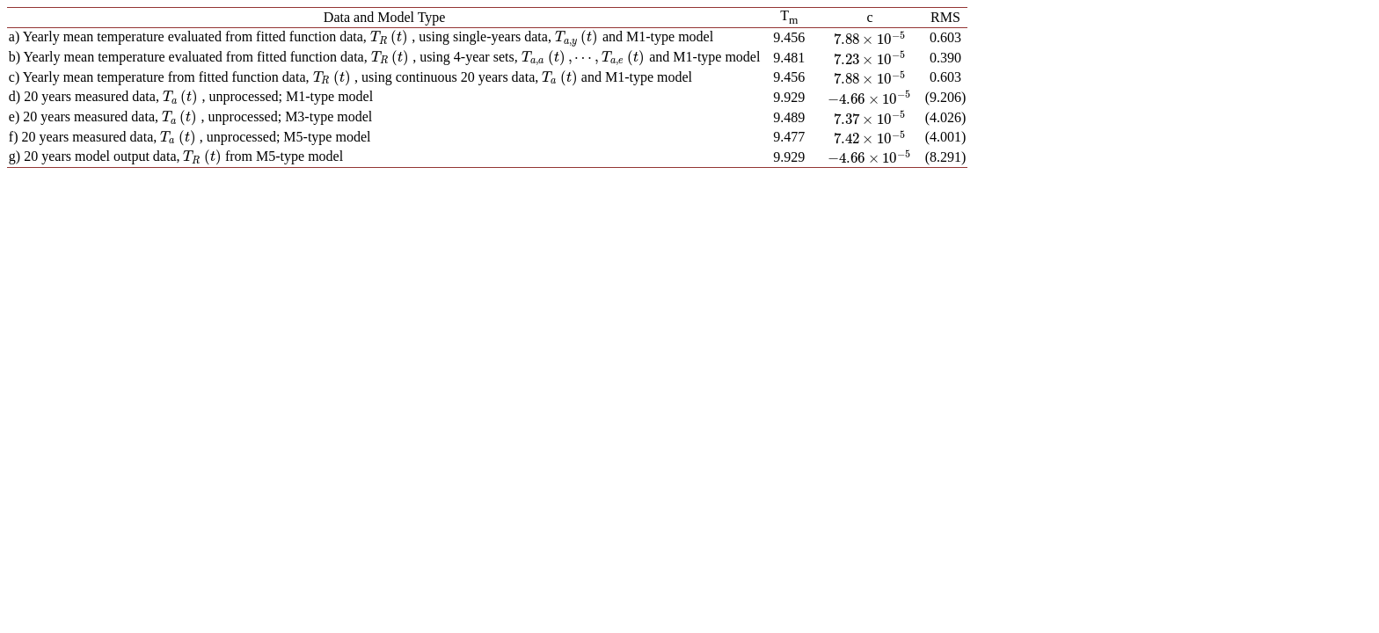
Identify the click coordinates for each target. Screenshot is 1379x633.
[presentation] (389, 36)
